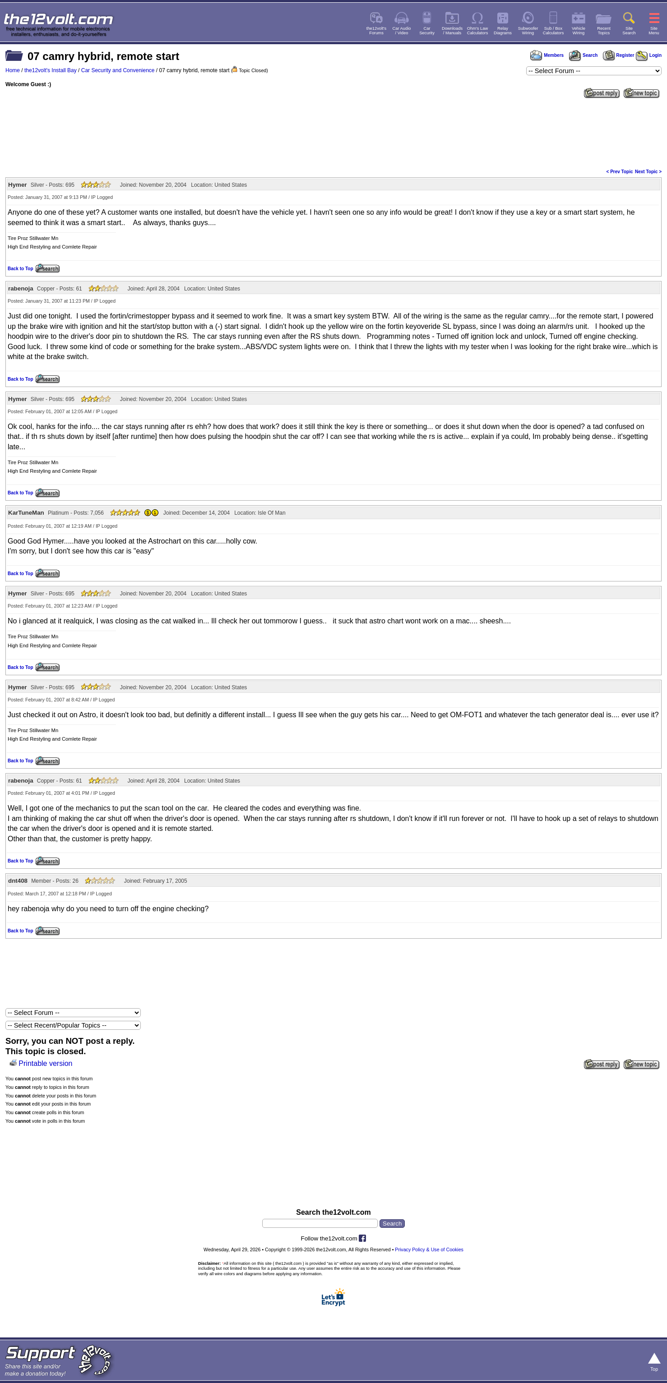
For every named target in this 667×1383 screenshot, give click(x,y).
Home (12, 70)
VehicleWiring (578, 30)
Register (619, 55)
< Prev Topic (620, 171)
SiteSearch (629, 30)
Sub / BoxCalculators (553, 30)
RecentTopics (604, 30)
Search (583, 55)
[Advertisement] (333, 133)
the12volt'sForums (376, 30)
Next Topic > (648, 171)
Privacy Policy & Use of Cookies (429, 1249)
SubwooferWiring (528, 30)
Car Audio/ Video (402, 30)
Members (547, 55)
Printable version (45, 1063)
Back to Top (20, 268)
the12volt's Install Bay (50, 70)
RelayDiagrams (503, 30)
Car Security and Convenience (118, 70)
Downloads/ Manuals (452, 30)
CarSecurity (427, 30)
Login (649, 55)
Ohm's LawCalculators (477, 30)
